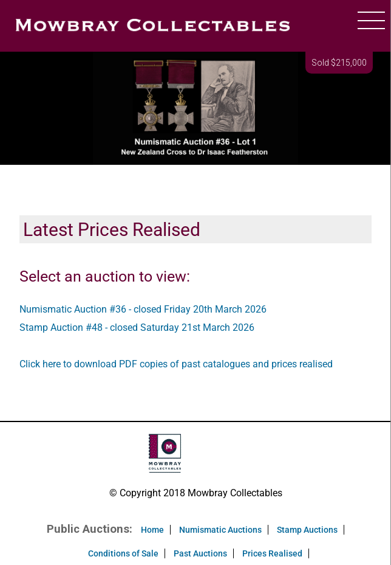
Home (152, 530)
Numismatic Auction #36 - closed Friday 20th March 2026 (143, 309)
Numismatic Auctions (220, 530)
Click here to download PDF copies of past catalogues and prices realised (176, 364)
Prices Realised (272, 553)
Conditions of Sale (123, 553)
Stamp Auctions (307, 530)
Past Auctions (200, 553)
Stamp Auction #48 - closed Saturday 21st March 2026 (136, 327)
